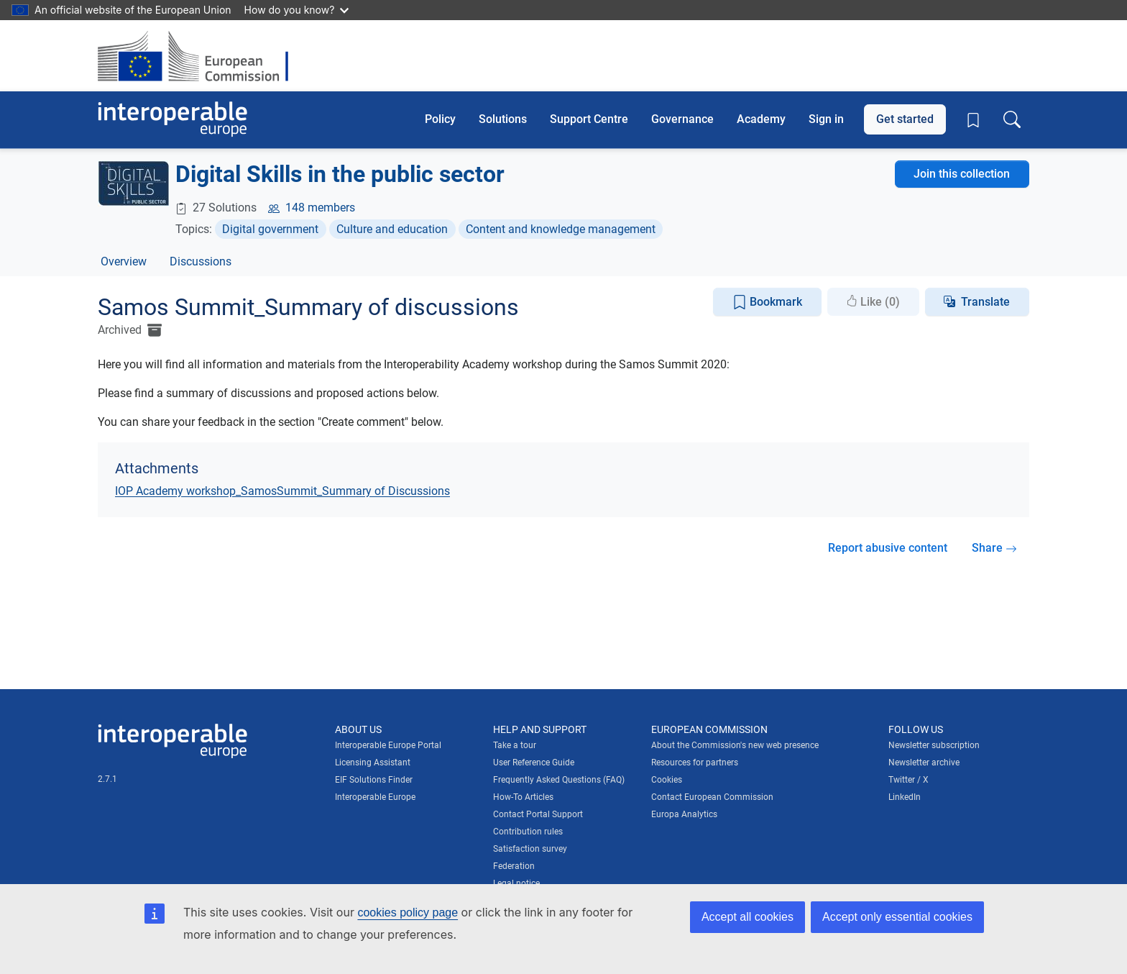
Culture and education (392, 229)
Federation (514, 866)
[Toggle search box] (1012, 119)
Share (994, 548)
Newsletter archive (924, 762)
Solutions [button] (503, 119)
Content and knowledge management (561, 229)
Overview (124, 261)
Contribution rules (528, 832)
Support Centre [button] (589, 119)
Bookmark (767, 302)
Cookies (666, 780)
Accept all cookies (748, 917)
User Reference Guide (533, 762)
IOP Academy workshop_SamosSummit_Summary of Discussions (282, 491)
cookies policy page (407, 912)
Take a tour (514, 745)
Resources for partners (694, 762)
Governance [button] (682, 119)
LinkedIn (904, 797)
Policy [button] (440, 119)
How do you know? (296, 10)
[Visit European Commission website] (200, 56)
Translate (985, 302)
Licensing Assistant (372, 762)
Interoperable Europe (375, 797)
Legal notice (516, 883)
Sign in (826, 119)
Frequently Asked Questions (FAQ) (559, 780)
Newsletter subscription (934, 745)
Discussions (200, 261)
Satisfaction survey (530, 849)
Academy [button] (761, 119)
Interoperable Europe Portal (388, 745)
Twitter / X (908, 780)
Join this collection (962, 174)
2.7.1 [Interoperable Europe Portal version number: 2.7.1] (107, 779)
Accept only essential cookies (897, 917)
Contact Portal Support (538, 814)
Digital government (270, 229)
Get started (905, 119)
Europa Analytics (684, 814)
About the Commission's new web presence (735, 745)
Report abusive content (887, 548)
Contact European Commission (712, 797)
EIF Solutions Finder (374, 780)
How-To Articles (523, 797)
